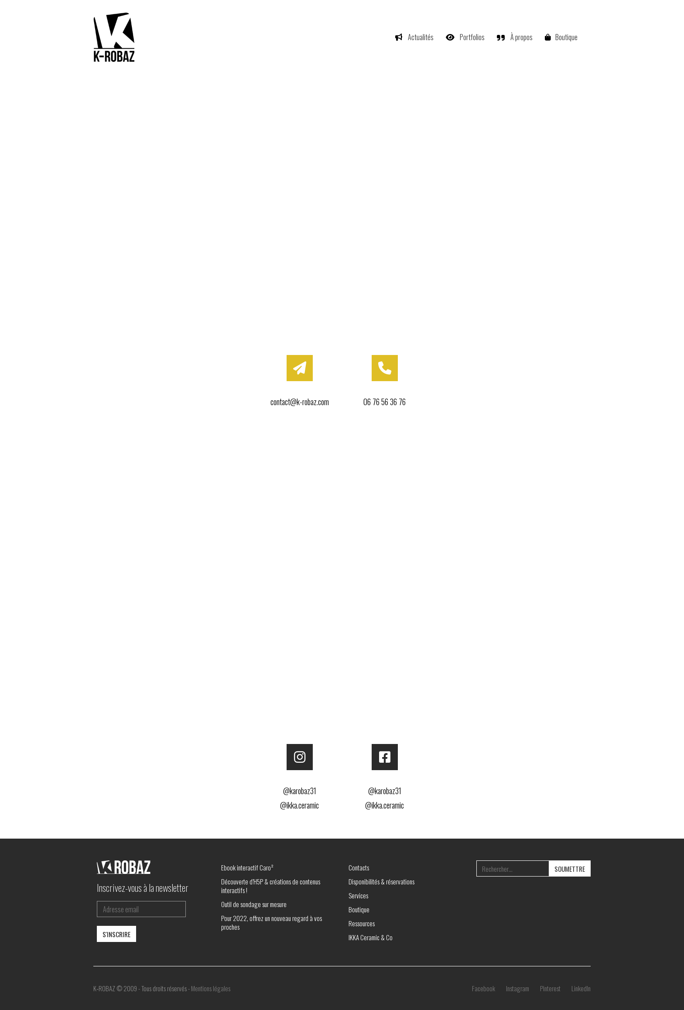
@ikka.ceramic (299, 805)
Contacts (359, 867)
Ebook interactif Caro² (247, 867)
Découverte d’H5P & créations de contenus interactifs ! (270, 885)
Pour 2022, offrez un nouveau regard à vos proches (271, 922)
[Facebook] (483, 988)
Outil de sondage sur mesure (254, 904)
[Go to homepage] (115, 37)
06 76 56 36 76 (384, 401)
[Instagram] (517, 988)
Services (358, 895)
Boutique (359, 909)
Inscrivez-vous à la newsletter (142, 887)
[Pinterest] (550, 988)
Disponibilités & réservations (381, 881)
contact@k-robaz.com (299, 401)
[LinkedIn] (581, 988)
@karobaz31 (299, 790)
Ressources (362, 923)
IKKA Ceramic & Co (371, 937)
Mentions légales (210, 988)
